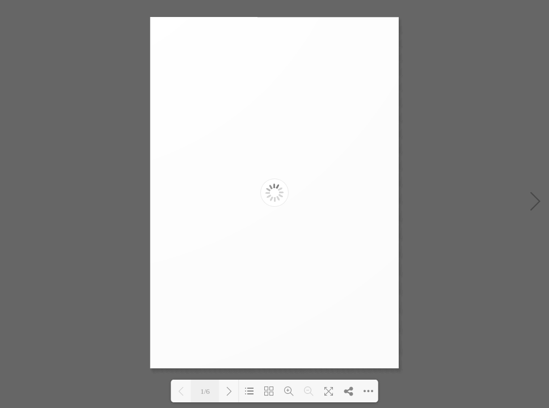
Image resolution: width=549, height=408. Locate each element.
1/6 (205, 391)
